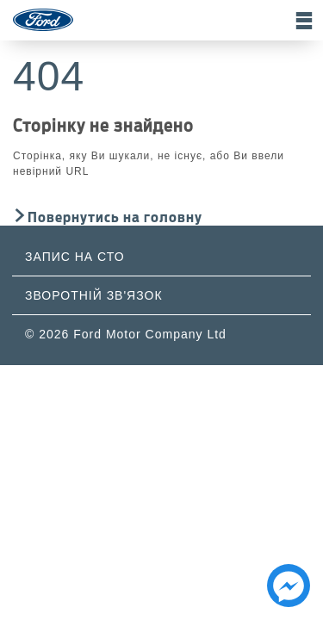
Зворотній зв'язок (94, 295)
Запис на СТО (75, 257)
